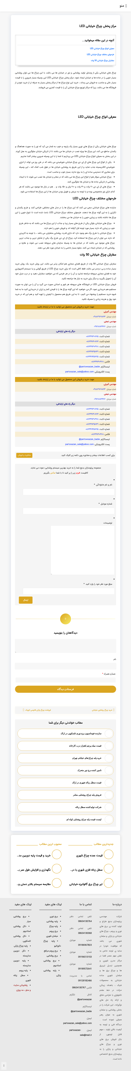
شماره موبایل (105, 504)
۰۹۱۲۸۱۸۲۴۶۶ (99, 326)
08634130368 (85, 933)
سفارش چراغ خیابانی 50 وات (102, 60)
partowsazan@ (84, 999)
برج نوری (54, 916)
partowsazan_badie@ (89, 366)
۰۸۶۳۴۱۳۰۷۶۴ (92, 341)
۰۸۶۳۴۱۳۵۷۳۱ (92, 351)
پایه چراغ (53, 926)
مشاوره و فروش (24, 455)
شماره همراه (108, 674)
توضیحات (107, 523)
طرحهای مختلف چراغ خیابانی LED (100, 54)
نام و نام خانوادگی (103, 484)
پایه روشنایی (52, 921)
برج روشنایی (52, 955)
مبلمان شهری (52, 936)
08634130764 (85, 921)
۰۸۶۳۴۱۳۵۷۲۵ (92, 356)
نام (115, 659)
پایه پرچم (23, 970)
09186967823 (85, 945)
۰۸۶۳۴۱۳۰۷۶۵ (92, 336)
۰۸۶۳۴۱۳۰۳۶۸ (92, 346)
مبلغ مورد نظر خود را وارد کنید (98, 584)
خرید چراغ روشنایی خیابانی (102, 710)
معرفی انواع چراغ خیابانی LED (102, 48)
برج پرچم (53, 931)
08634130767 (79, 987)
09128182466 (85, 980)
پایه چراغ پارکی (21, 946)
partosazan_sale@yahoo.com (79, 371)
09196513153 (85, 957)
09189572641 (85, 969)
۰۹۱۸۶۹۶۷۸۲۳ (99, 316)
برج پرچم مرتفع (51, 951)
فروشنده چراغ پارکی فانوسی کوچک (38, 710)
